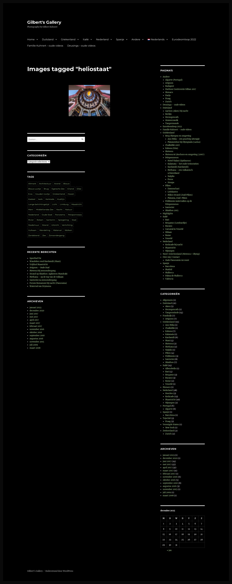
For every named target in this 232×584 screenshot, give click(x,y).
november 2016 (37, 329)
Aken (167, 306)
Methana (169, 347)
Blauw (66, 183)
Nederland (102, 39)
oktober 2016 (36, 332)
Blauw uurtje (34, 189)
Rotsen (40, 220)
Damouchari (173, 188)
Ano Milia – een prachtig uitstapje (184, 139)
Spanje (120, 39)
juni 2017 (34, 314)
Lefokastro (173, 192)
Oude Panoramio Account (177, 260)
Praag (168, 98)
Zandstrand (33, 235)
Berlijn (168, 114)
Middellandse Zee (44, 209)
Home (31, 39)
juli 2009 (34, 345)
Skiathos (169, 362)
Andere (136, 39)
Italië (86, 39)
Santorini (50, 220)
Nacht (59, 209)
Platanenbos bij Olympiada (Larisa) (184, 142)
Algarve (168, 409)
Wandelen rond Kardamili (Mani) (45, 261)
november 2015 (37, 341)
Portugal (167, 406)
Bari (167, 220)
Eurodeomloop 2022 (184, 39)
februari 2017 (36, 326)
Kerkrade (50, 199)
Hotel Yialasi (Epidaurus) (179, 160)
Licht (54, 204)
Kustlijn (61, 199)
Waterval (57, 230)
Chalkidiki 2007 (172, 145)
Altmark (32, 183)
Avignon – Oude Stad (39, 267)
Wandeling (44, 230)
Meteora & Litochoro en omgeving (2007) (184, 154)
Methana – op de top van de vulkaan (46, 277)
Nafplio (171, 176)
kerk (40, 199)
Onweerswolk (171, 120)
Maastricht (76, 204)
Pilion (168, 185)
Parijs (168, 95)
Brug (46, 189)
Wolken (68, 230)
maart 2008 (35, 348)
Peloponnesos (75, 214)
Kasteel (31, 199)
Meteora (169, 151)
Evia (30, 194)
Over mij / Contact (171, 257)
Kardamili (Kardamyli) (178, 167)
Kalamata (169, 334)
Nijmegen (169, 251)
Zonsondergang (56, 235)
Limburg (64, 204)
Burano (168, 226)
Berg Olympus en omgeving (178, 136)
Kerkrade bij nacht (174, 244)
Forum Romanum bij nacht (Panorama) (48, 283)
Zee (44, 235)
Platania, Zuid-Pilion (177, 198)
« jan (169, 550)
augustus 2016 (36, 338)
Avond (57, 183)
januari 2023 (35, 307)
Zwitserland (168, 430)
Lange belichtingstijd (38, 204)
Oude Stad (47, 214)
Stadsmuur (33, 225)
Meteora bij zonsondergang (43, 270)
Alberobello (170, 368)
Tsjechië (167, 418)
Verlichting (67, 225)
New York (169, 427)
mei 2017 (34, 317)
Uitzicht (55, 225)
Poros (170, 179)
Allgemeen (168, 300)
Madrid (168, 269)
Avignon (169, 83)
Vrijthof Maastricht (39, 264)
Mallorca (169, 272)
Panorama (60, 214)
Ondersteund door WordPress (59, 571)
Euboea (168, 331)
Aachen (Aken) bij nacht (176, 111)
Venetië (168, 238)
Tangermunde (172, 123)
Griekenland (68, 39)
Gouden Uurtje (42, 194)
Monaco (169, 92)
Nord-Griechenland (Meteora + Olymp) (181, 254)
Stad (74, 220)
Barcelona (170, 266)
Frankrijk (167, 315)
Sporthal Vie (35, 258)
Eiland (70, 189)
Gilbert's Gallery (44, 22)
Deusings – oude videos (81, 45)
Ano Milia (169, 325)
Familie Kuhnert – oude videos (45, 45)
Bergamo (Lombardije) (176, 223)
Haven (71, 194)
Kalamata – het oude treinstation (183, 164)
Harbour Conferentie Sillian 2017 (180, 89)
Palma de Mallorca (173, 275)
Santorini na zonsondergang (43, 280)
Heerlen (169, 393)
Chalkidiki (170, 328)
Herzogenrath (172, 117)
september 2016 (37, 335)
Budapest (169, 86)
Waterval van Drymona (40, 286)
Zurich (168, 101)
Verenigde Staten (171, 424)
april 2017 (34, 320)
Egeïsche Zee (58, 189)
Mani (30, 209)
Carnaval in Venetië (174, 229)
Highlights (168, 213)
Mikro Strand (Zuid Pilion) (180, 195)
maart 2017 (35, 323)
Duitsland (48, 39)
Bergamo (169, 374)
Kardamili (169, 337)
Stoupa (171, 182)
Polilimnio (170, 356)
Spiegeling (63, 220)
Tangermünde (172, 312)
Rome (168, 235)
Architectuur (45, 183)
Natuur (68, 209)
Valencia (169, 279)
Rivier (31, 220)
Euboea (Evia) (171, 148)
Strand (45, 225)
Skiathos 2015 (171, 210)
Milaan (168, 232)
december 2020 (37, 310)
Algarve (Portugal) (174, 80)
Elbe (79, 189)
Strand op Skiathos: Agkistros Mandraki (48, 274)
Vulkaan (32, 230)
